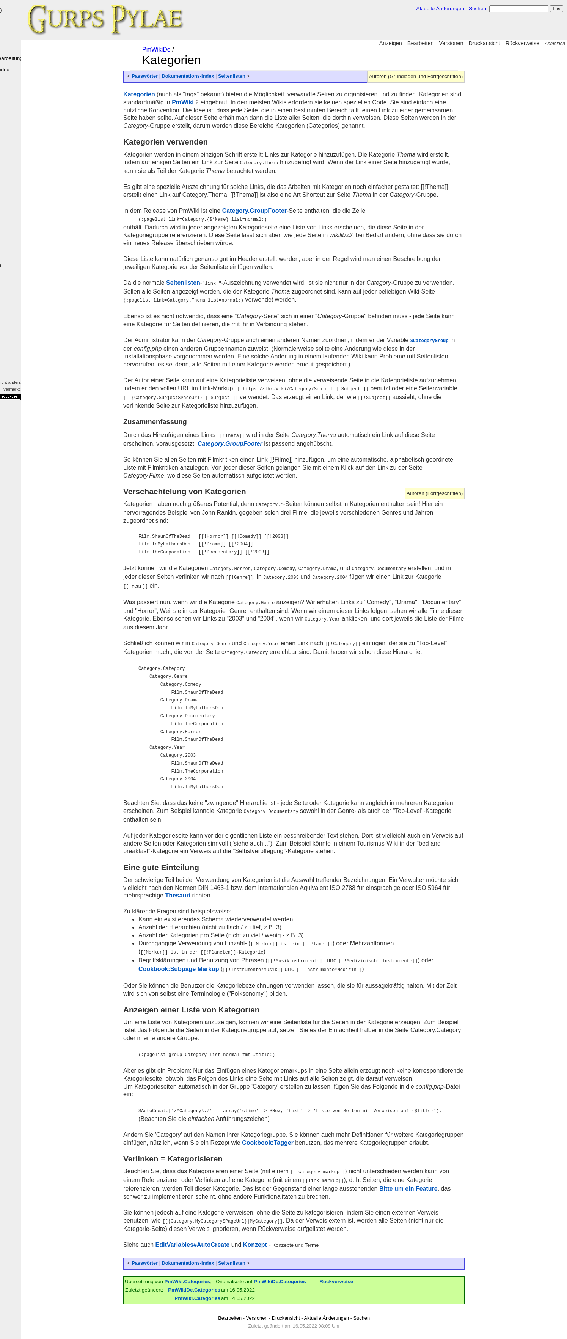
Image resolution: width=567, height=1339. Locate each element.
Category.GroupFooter (277, 210)
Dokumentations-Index (29, 69)
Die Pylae (14, 132)
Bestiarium (10, 172)
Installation (15, 47)
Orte (5, 180)
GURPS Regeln (21, 228)
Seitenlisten (254, 76)
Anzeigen (390, 43)
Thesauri (200, 889)
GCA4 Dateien (13, 238)
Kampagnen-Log (22, 209)
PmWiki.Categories (210, 1272)
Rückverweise (523, 43)
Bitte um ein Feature (431, 1179)
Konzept (278, 1235)
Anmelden (555, 43)
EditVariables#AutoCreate (215, 1235)
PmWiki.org (14, 343)
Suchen (477, 8)
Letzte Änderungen (25, 265)
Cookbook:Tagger (290, 1134)
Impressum (21, 365)
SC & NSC (15, 198)
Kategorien (162, 94)
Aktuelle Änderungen (440, 8)
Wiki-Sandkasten (22, 92)
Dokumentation (17, 334)
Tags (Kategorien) (23, 277)
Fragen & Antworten (18, 218)
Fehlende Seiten (22, 288)
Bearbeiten (420, 43)
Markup (10, 324)
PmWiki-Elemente (23, 36)
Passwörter (167, 76)
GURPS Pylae (19, 117)
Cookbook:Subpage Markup (201, 961)
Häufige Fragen (21, 81)
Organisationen (14, 188)
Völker (7, 141)
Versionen (451, 43)
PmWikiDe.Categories (302, 1272)
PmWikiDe (179, 49)
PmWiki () (27, 10)
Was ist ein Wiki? (22, 24)
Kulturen (9, 149)
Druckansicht (484, 43)
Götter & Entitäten (16, 165)
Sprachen (9, 157)
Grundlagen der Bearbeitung (34, 58)
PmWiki (16, 311)
